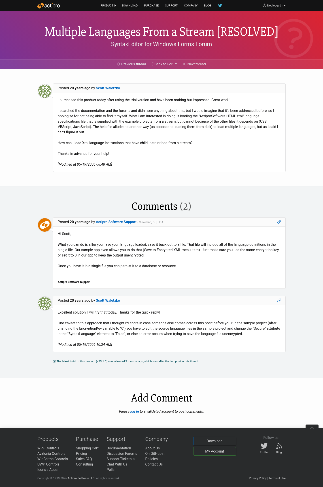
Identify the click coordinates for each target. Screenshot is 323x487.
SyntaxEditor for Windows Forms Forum (161, 44)
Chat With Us (117, 464)
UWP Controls (48, 464)
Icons (41, 470)
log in (134, 411)
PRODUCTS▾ (108, 5)
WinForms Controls (52, 459)
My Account (214, 451)
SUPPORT (171, 5)
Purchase (87, 439)
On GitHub (155, 453)
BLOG (207, 5)
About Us (152, 448)
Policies (151, 459)
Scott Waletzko (108, 88)
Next (194, 64)
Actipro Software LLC (81, 478)
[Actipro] (48, 5)
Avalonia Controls (51, 453)
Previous (131, 64)
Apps (53, 470)
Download (215, 441)
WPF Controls (48, 448)
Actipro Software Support (116, 222)
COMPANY (191, 5)
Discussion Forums (122, 453)
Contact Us (154, 464)
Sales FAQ (84, 459)
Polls (111, 470)
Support (116, 439)
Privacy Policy (258, 478)
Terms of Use (277, 478)
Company (156, 439)
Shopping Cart (87, 448)
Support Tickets (121, 459)
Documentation (119, 448)
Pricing (81, 453)
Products (48, 439)
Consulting (84, 464)
